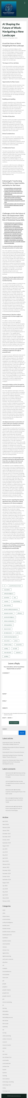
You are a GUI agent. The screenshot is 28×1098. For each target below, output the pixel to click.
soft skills (15, 648)
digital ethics (6, 953)
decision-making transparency (11, 609)
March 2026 (6, 824)
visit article (8, 781)
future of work (7, 629)
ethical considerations (9, 621)
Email (4, 701)
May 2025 (5, 855)
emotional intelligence (9, 617)
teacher (4, 1069)
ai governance (6, 916)
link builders (5, 1011)
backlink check (6, 925)
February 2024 (6, 901)
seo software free (7, 1057)
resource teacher (7, 1045)
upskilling (6, 656)
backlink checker (7, 928)
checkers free (6, 950)
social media (6, 1060)
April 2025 (5, 858)
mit (3, 1029)
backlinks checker (7, 940)
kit (3, 1005)
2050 (4, 913)
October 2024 (6, 876)
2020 (4, 910)
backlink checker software (9, 931)
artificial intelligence (8, 593)
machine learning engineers (10, 636)
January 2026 (6, 830)
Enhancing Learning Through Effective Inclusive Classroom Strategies (15, 775)
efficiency (19, 613)
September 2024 (7, 879)
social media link (7, 1063)
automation (6, 597)
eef (3, 965)
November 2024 (7, 873)
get (3, 980)
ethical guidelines (8, 625)
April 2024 (5, 895)
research (5, 1042)
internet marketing (7, 1002)
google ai (5, 986)
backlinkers (5, 937)
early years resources (8, 959)
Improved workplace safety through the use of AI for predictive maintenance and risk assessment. (14, 205)
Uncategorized (6, 1091)
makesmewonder (10, 773)
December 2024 (7, 870)
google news (6, 993)
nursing (4, 1032)
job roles (18, 632)
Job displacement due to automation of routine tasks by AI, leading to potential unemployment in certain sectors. (13, 224)
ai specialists (7, 589)
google (4, 983)
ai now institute (6, 919)
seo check (5, 1054)
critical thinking (16, 601)
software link (6, 1066)
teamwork (18, 652)
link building (5, 1014)
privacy (16, 640)
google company (7, 990)
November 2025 (7, 836)
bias (15, 597)
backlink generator (7, 934)
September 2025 (7, 842)
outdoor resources (7, 1039)
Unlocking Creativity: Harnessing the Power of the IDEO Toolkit (15, 791)
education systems (8, 613)
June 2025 (5, 852)
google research (7, 996)
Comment (6, 673)
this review (8, 798)
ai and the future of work (15, 585)
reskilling (6, 648)
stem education (7, 652)
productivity (19, 644)
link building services (8, 1017)
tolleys (4, 1088)
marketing (5, 1026)
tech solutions (6, 1078)
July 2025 (5, 849)
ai (4, 585)
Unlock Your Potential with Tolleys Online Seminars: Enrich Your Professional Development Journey (13, 762)
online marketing (7, 1035)
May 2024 (5, 891)
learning (5, 1008)
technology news (7, 1084)
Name (4, 693)
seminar (4, 1048)
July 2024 (5, 885)
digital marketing (7, 956)
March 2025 (6, 861)
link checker (5, 1020)
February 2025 (6, 864)
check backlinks (6, 943)
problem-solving (7, 644)
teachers (5, 1072)
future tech (5, 977)
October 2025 (6, 839)
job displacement (8, 632)
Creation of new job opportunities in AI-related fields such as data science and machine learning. (13, 193)
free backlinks (6, 974)
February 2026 (6, 827)
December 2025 (7, 833)
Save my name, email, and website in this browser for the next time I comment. (15, 714)
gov (3, 999)
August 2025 (6, 845)
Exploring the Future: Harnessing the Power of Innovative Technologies (14, 808)
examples (5, 968)
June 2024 (5, 888)
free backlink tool (7, 971)
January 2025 (6, 867)
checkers (5, 947)
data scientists (7, 605)
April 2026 (5, 821)
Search (5, 729)
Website (5, 708)
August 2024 (6, 882)
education (5, 962)
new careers (7, 640)
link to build (5, 1023)
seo (3, 1051)
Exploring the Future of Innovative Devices (13, 752)
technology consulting (8, 1081)
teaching (5, 1075)
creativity (6, 601)
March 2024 (6, 898)
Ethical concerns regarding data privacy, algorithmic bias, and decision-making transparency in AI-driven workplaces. (13, 235)
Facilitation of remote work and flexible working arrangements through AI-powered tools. (14, 200)
